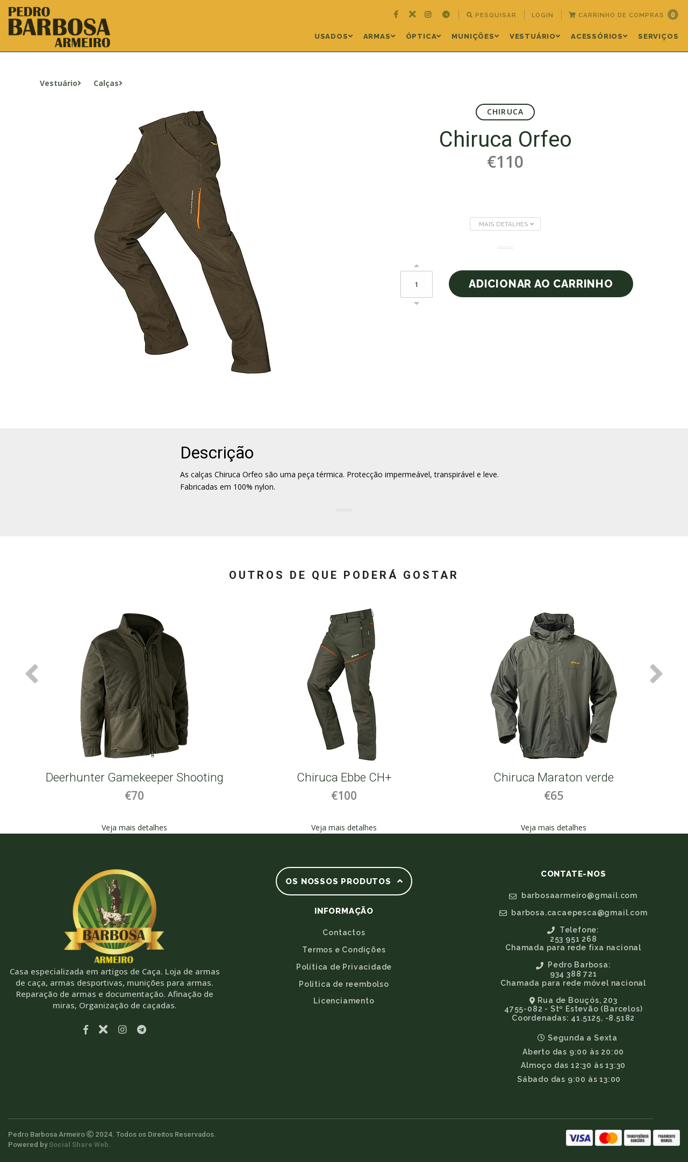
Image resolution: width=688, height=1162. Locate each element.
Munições (475, 36)
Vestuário (535, 36)
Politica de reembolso (344, 984)
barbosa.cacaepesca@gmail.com (573, 912)
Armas (379, 36)
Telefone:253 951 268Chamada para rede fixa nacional (573, 939)
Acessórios (599, 36)
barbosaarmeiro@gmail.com (573, 895)
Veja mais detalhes (134, 827)
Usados (333, 36)
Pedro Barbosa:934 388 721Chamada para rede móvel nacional (573, 973)
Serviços (658, 36)
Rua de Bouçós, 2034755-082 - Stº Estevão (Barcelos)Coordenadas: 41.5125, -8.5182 (573, 1009)
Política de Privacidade (344, 967)
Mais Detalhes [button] (506, 224)
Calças (108, 83)
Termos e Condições (343, 949)
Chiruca (505, 111)
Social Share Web (79, 1145)
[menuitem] (397, 15)
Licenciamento (343, 1000)
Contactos (343, 932)
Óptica (424, 36)
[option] (134, 719)
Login (543, 15)
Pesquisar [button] (492, 15)
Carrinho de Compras (623, 14)
